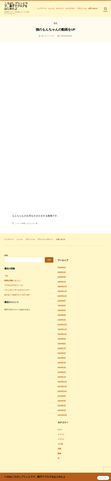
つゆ (6, 276)
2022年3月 (62, 410)
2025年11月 (62, 291)
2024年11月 (62, 329)
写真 (59, 449)
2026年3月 (62, 277)
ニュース (51, 8)
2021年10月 (62, 415)
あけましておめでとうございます (17, 295)
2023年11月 (62, 386)
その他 (60, 444)
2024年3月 (62, 367)
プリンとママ (49, 36)
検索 (6, 255)
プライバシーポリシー (45, 239)
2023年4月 (62, 401)
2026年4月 (62, 272)
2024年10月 (62, 334)
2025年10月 (62, 296)
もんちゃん (30, 223)
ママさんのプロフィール (13, 285)
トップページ (41, 8)
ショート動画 (20, 223)
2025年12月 (62, 286)
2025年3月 (62, 320)
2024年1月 (62, 377)
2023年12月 (62, 382)
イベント (61, 434)
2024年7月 (62, 348)
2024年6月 (62, 353)
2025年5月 (62, 310)
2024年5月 (62, 358)
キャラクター (70, 8)
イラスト (61, 439)
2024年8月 (62, 344)
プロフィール (82, 8)
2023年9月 (62, 396)
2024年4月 (62, 363)
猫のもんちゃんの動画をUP (55, 29)
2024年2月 (62, 372)
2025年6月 (62, 306)
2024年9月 (62, 339)
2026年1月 (62, 282)
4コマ (60, 430)
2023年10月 (62, 391)
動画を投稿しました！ (12, 280)
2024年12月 (62, 325)
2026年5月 (62, 267)
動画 (55, 23)
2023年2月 (62, 406)
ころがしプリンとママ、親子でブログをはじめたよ (16, 6)
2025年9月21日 (66, 36)
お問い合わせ (93, 8)
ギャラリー (60, 8)
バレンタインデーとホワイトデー (17, 290)
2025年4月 (62, 315)
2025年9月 (62, 301)
